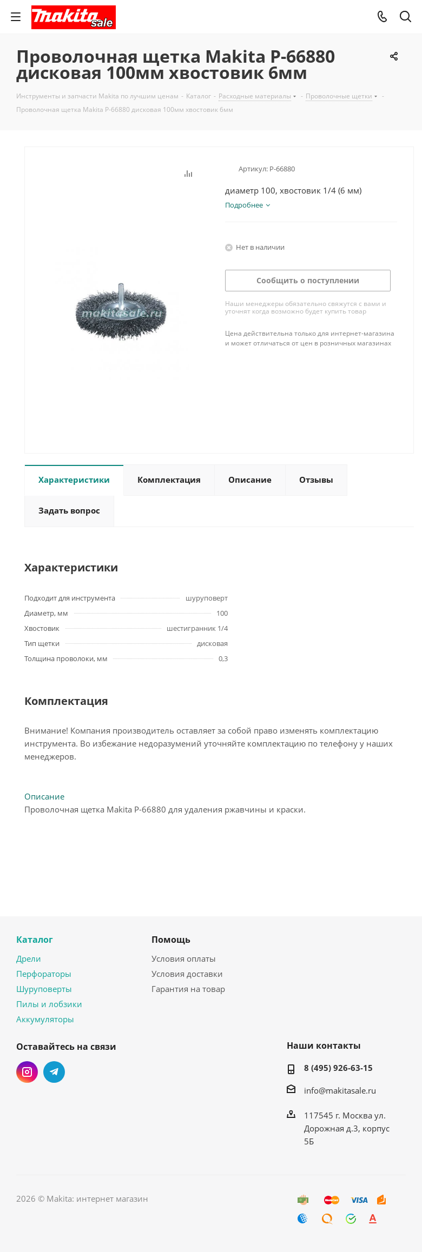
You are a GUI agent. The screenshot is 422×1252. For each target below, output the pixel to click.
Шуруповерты (44, 988)
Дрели (28, 958)
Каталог (34, 939)
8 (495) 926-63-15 (338, 1067)
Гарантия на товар (188, 988)
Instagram (27, 1072)
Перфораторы (43, 973)
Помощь (170, 939)
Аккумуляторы (45, 1019)
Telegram (54, 1072)
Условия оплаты (183, 958)
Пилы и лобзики (49, 1003)
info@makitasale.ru (340, 1090)
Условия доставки (187, 973)
